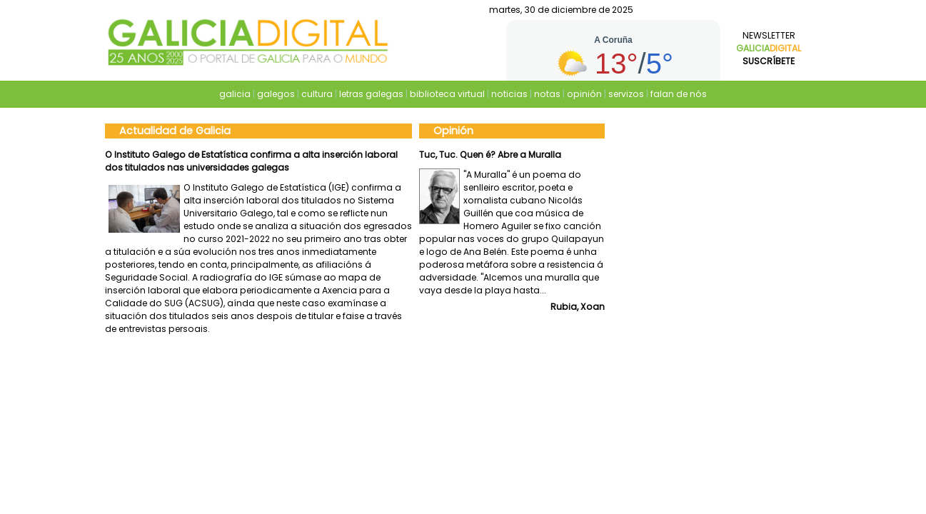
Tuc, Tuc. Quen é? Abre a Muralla (490, 154)
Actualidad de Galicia (175, 131)
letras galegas (371, 94)
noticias (509, 94)
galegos (276, 94)
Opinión (453, 131)
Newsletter (768, 48)
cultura (317, 94)
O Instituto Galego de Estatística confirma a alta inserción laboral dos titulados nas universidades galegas (251, 160)
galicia (235, 94)
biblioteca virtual (447, 94)
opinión (584, 94)
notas (547, 94)
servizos (626, 94)
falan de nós (678, 94)
